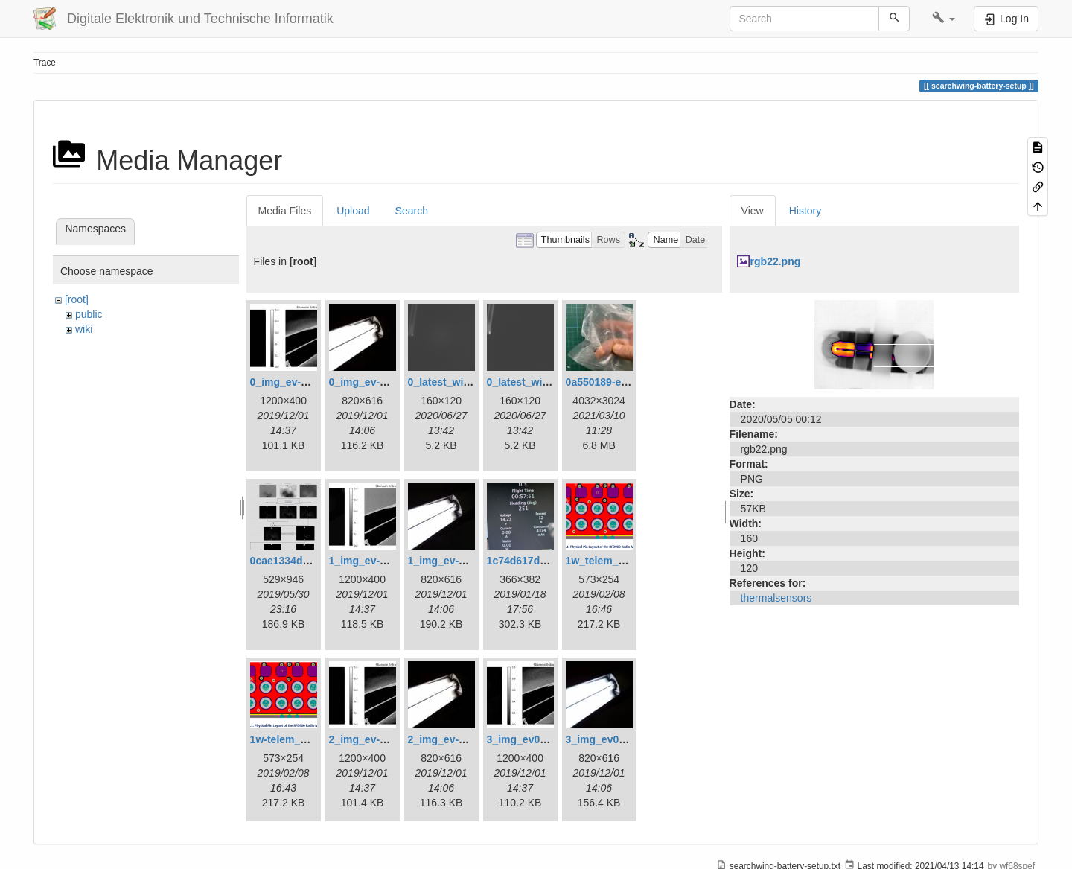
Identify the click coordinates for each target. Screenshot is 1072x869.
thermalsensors (776, 598)
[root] (77, 299)
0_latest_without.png (538, 382)
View (752, 211)
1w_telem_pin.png (611, 561)
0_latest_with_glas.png (465, 382)
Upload (352, 211)
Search (411, 211)
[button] (943, 18)
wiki (83, 329)
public (89, 314)
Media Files (285, 211)
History (805, 211)
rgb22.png (775, 261)
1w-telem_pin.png (294, 739)
